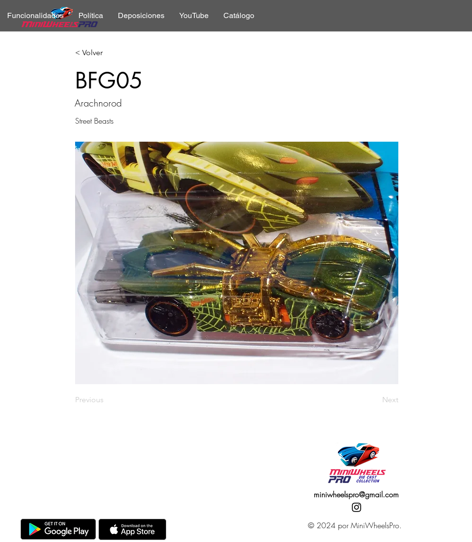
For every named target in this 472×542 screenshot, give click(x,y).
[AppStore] (132, 529)
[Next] (374, 399)
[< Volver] (106, 53)
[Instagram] (356, 507)
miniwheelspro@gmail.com (356, 494)
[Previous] (106, 399)
